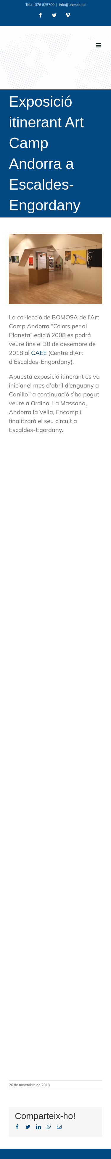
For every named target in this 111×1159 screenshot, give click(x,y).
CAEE (39, 352)
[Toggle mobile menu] (99, 45)
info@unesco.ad (72, 4)
